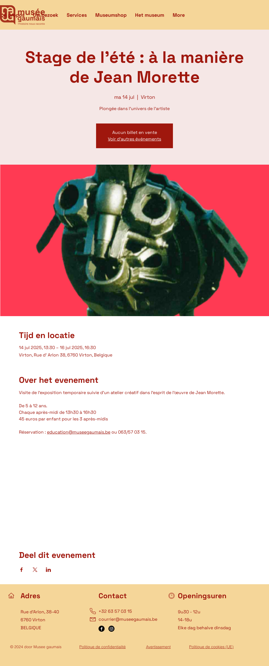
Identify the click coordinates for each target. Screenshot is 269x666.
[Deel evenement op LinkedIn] (48, 569)
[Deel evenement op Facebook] (21, 569)
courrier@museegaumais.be (128, 619)
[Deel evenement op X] (35, 569)
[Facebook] (102, 629)
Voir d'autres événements (134, 139)
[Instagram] (111, 629)
